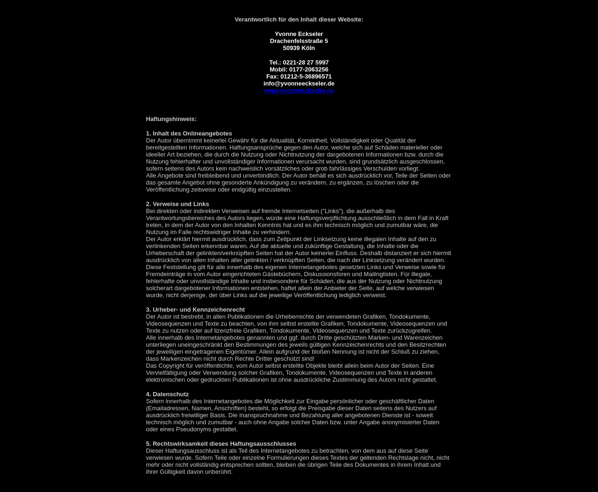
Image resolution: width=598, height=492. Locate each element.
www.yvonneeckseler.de (299, 90)
